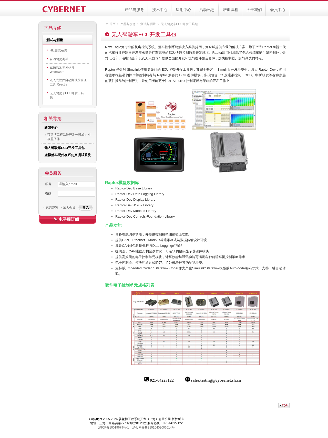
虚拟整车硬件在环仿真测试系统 (67, 155)
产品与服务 (134, 9)
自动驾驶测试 (59, 59)
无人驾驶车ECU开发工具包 (64, 148)
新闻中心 (51, 128)
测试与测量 (148, 24)
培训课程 (230, 9)
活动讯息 (207, 9)
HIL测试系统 (58, 50)
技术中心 (160, 9)
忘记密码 (52, 207)
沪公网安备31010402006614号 (153, 427)
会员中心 (277, 9)
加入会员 (69, 207)
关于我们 (254, 9)
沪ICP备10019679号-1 (113, 427)
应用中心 (183, 9)
